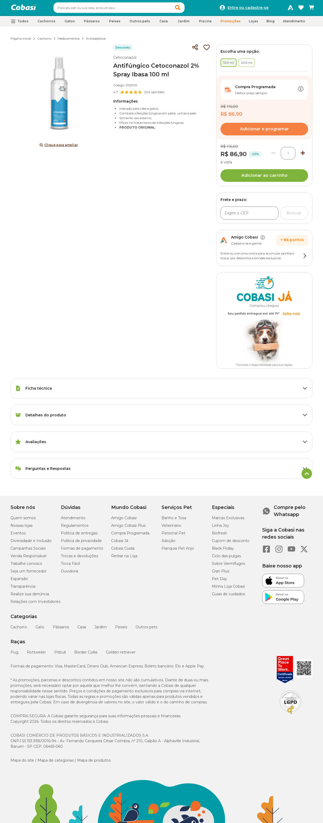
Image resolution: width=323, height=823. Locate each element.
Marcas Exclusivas (228, 520)
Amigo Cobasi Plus (128, 527)
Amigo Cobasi (124, 520)
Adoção (168, 543)
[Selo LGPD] (290, 716)
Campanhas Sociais (28, 550)
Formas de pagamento (82, 550)
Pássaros (61, 629)
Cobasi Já (119, 543)
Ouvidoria (69, 573)
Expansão (19, 581)
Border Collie (86, 654)
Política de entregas (79, 535)
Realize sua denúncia (29, 596)
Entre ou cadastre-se (248, 9)
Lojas (253, 23)
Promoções (230, 23)
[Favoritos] (301, 9)
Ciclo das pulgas (226, 558)
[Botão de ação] (300, 92)
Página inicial (20, 41)
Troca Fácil (70, 566)
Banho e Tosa (174, 520)
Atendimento (294, 23)
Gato (39, 629)
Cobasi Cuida (122, 550)
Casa (81, 629)
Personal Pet (173, 535)
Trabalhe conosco (26, 566)
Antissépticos (96, 41)
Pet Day (219, 581)
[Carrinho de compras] (311, 9)
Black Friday (223, 550)
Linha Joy (220, 527)
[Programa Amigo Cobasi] (290, 9)
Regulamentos (74, 527)
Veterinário (171, 527)
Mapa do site (22, 762)
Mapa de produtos (94, 762)
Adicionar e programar (264, 131)
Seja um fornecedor (28, 573)
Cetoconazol (124, 59)
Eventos (18, 535)
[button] (188, 9)
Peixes (121, 629)
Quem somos (23, 520)
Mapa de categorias (55, 762)
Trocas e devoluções (79, 558)
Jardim (100, 629)
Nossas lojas (21, 527)
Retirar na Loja (124, 558)
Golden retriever (121, 654)
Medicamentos (69, 41)
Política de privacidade (81, 543)
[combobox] (129, 9)
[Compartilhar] (195, 50)
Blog (270, 23)
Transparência (22, 588)
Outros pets (146, 629)
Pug (14, 654)
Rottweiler (36, 654)
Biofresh (219, 535)
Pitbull (60, 654)
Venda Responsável (28, 558)
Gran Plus (220, 573)
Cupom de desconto (231, 543)
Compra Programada (130, 535)
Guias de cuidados (228, 596)
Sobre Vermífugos (228, 566)
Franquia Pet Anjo (178, 550)
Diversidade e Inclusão (31, 543)
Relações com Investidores (35, 604)
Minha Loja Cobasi (228, 588)
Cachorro (44, 41)
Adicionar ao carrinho (264, 177)
